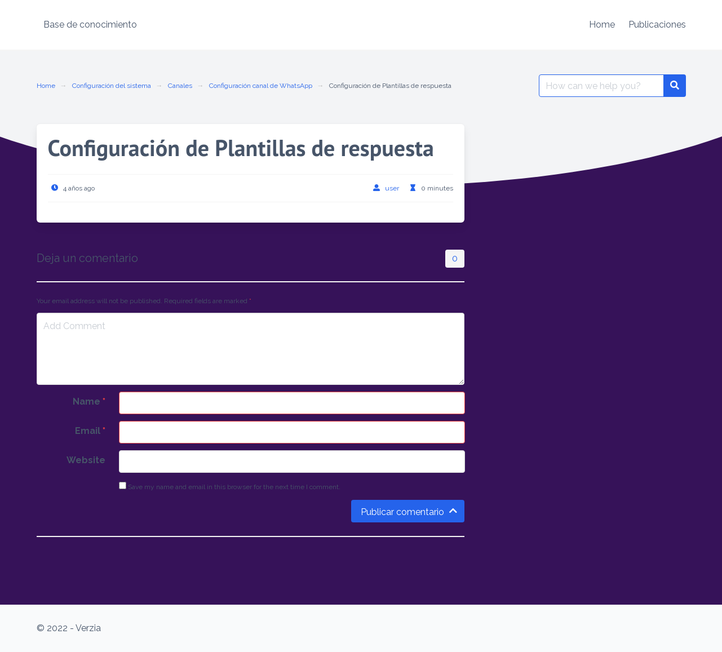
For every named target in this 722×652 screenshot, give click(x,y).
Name (89, 401)
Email (90, 430)
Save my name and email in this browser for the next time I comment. (229, 486)
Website (86, 460)
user (392, 188)
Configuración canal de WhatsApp (260, 86)
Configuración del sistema (111, 86)
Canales (180, 86)
